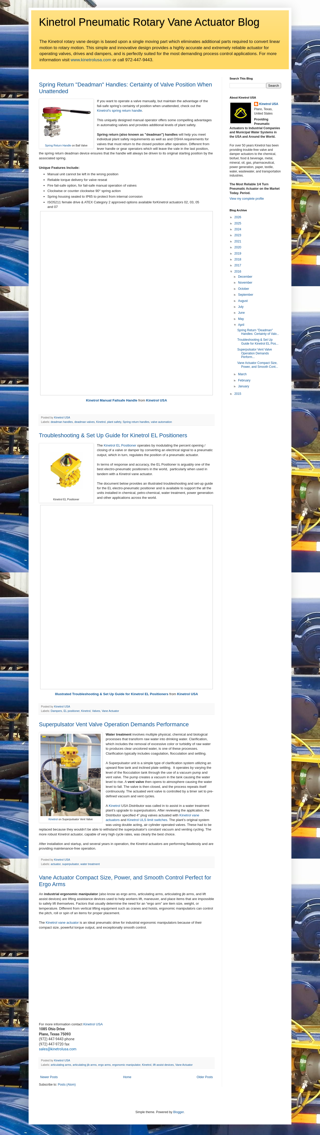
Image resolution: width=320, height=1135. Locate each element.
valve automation (161, 421)
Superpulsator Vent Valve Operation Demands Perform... (254, 353)
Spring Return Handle (58, 145)
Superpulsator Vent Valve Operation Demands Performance (114, 724)
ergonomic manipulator (126, 1064)
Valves (96, 710)
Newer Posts (49, 1077)
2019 (237, 253)
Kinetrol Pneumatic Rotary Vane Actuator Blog (149, 22)
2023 (237, 235)
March (242, 374)
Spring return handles (136, 421)
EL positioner (72, 710)
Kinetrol (101, 421)
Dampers (56, 710)
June (241, 313)
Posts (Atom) (66, 1084)
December (245, 276)
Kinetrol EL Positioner (120, 445)
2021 (237, 241)
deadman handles (62, 421)
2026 (237, 217)
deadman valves (84, 421)
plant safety (114, 421)
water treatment (90, 864)
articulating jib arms (85, 1064)
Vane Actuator (110, 710)
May (241, 319)
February (244, 380)
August (243, 301)
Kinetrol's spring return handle (119, 110)
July (240, 307)
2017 (237, 265)
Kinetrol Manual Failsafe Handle (111, 400)
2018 (237, 259)
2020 (237, 247)
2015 (237, 394)
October (243, 289)
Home (127, 1077)
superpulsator (70, 864)
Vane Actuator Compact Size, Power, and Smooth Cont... (257, 364)
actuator (56, 864)
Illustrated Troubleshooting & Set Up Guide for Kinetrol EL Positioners (111, 694)
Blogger (178, 1112)
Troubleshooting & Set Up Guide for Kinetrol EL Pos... (258, 341)
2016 (237, 271)
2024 (237, 229)
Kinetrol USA (156, 400)
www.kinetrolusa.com (91, 59)
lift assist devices (163, 1064)
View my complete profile (247, 198)
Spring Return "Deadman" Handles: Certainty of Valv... (258, 332)
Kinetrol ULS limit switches (147, 820)
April (241, 325)
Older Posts (205, 1077)
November (245, 282)
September (245, 294)
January (243, 386)
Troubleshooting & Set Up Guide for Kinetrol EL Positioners (113, 435)
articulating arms (61, 1064)
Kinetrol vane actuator (62, 922)
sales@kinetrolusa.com (58, 1049)
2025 (237, 223)
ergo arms (104, 1064)
